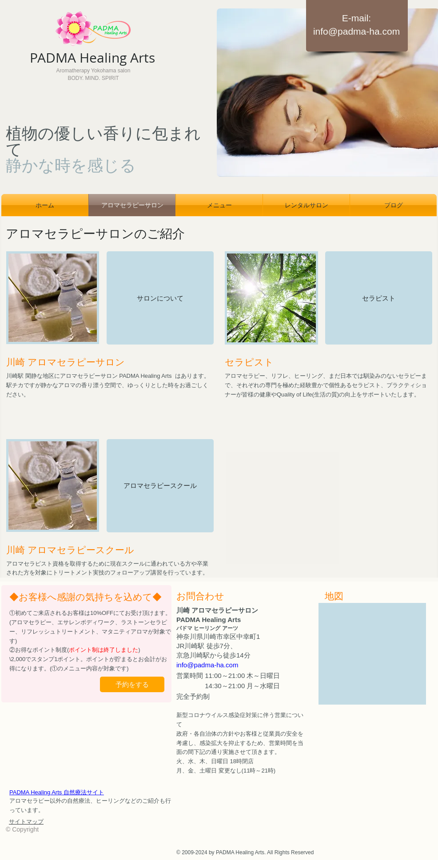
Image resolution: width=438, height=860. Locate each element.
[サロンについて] (160, 298)
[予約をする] (132, 684)
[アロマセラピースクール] (160, 485)
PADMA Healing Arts (56, 792)
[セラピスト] (378, 298)
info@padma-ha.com (356, 31)
